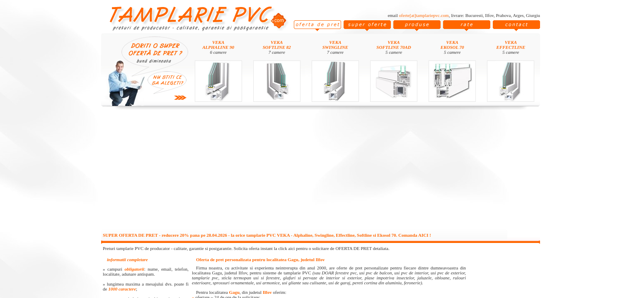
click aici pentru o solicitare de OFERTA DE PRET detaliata (333, 248)
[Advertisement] (320, 170)
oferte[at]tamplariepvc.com (424, 15)
